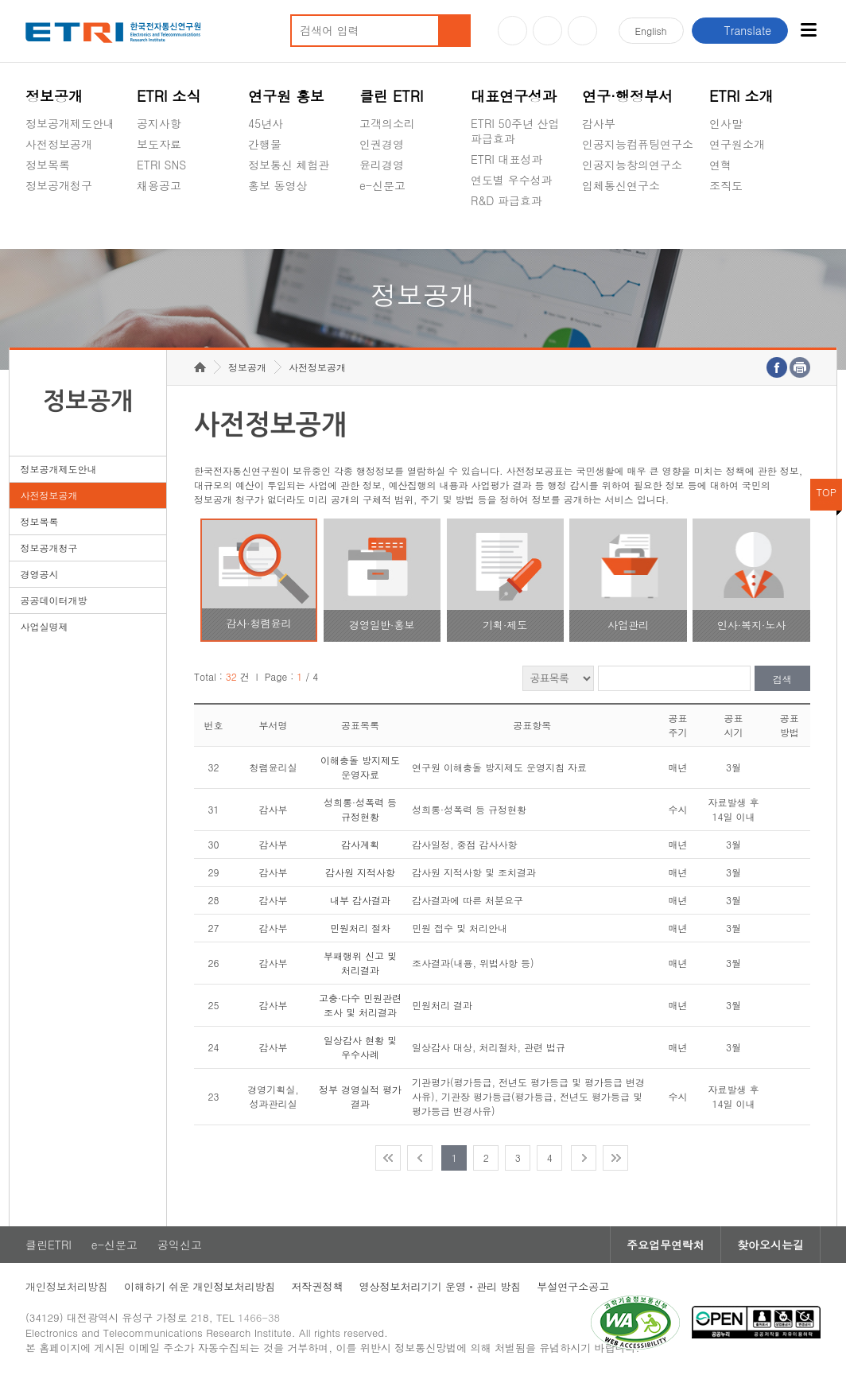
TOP (827, 491)
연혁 (720, 165)
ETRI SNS (161, 165)
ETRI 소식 (169, 96)
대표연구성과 (514, 96)
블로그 (547, 30)
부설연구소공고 (573, 1286)
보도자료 (159, 144)
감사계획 (360, 844)
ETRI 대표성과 (507, 159)
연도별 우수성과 (512, 180)
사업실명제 (44, 626)
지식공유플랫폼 (510, 238)
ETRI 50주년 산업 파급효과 (515, 130)
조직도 (726, 185)
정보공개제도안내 (69, 123)
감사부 (598, 123)
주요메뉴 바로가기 (0, 0)
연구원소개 (737, 144)
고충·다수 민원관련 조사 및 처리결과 (360, 1005)
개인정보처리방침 (66, 1286)
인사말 (726, 123)
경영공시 (47, 223)
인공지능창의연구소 (632, 165)
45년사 (265, 123)
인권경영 (381, 144)
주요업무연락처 (665, 1245)
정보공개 (54, 96)
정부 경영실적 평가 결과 (360, 1096)
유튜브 (512, 30)
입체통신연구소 (621, 185)
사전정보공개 (58, 144)
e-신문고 (382, 185)
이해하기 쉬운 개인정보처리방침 (200, 1286)
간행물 (264, 144)
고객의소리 (387, 123)
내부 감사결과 (360, 900)
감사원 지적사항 (360, 872)
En (651, 30)
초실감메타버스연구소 (637, 223)
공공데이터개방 (53, 600)
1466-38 (259, 1317)
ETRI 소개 (741, 96)
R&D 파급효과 (506, 200)
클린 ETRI (391, 96)
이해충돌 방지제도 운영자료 (360, 767)
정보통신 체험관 (289, 165)
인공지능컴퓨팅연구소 (637, 144)
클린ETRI (48, 1245)
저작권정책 (317, 1286)
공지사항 (159, 123)
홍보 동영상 (278, 185)
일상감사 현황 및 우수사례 (360, 1047)
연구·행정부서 (627, 96)
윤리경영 (381, 165)
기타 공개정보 (744, 223)
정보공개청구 (58, 185)
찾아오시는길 (770, 1245)
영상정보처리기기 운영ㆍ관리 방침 (440, 1286)
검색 (782, 679)
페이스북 (582, 30)
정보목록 (47, 165)
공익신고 (381, 223)
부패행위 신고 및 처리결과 (360, 963)
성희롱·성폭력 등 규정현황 (360, 809)
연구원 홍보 (286, 96)
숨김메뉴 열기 (33, 204)
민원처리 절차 (360, 927)
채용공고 (159, 185)
